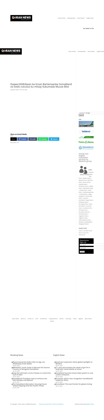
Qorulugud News (83, 204)
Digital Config (90, 404)
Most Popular (81, 18)
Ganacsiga (68, 318)
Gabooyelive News (88, 188)
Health (75, 318)
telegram (53, 139)
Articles (21, 7)
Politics (52, 321)
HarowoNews (83, 194)
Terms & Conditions (58, 404)
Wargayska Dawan (84, 224)
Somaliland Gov (83, 210)
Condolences (43, 318)
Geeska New (83, 190)
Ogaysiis (80, 318)
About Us (28, 7)
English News (90, 18)
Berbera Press (82, 180)
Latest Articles (61, 18)
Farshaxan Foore (83, 186)
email (32, 139)
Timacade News (83, 214)
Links (34, 7)
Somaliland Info (87, 208)
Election (61, 318)
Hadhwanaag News (88, 192)
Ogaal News (89, 200)
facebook (22, 139)
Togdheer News (83, 218)
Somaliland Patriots (84, 212)
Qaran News (13, 7)
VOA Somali (82, 235)
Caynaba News (83, 184)
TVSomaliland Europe (84, 220)
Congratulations (53, 318)
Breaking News (71, 18)
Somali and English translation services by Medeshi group (85, 157)
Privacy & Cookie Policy (45, 404)
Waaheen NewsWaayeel (85, 222)
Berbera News (87, 178)
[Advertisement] (36, 71)
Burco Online (86, 182)
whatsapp (43, 139)
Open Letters (88, 318)
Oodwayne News (83, 202)
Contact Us (41, 7)
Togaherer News (83, 216)
